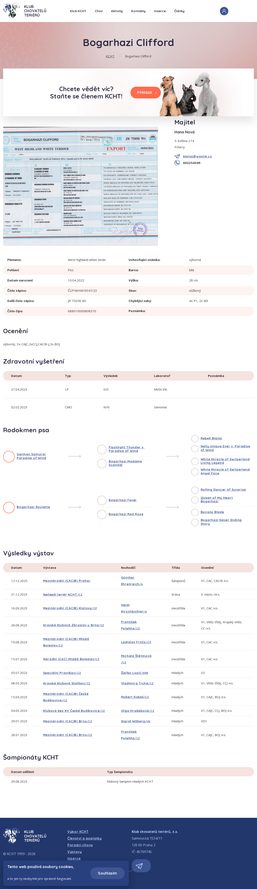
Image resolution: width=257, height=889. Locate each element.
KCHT (110, 56)
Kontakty (138, 11)
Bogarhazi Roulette (33, 507)
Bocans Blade (212, 512)
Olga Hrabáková (137, 711)
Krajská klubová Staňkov (66, 683)
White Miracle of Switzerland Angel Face (225, 471)
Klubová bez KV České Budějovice (74, 711)
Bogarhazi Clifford (138, 56)
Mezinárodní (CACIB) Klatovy (70, 608)
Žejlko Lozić (134, 673)
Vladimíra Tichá (137, 683)
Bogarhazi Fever (123, 500)
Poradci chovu (80, 845)
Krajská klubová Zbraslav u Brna (73, 625)
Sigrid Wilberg (136, 721)
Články (179, 11)
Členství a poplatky (84, 838)
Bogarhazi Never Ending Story (221, 521)
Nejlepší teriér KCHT (63, 594)
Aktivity (117, 11)
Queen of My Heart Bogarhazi (217, 499)
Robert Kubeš (135, 697)
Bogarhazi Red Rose (126, 514)
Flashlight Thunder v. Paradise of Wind (127, 449)
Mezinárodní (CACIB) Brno (67, 721)
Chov (99, 11)
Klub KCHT (78, 11)
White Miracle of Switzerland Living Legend (225, 461)
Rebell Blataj (211, 438)
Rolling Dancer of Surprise (223, 489)
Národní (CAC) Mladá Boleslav (71, 659)
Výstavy (74, 852)
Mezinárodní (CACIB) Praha (67, 581)
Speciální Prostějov (62, 673)
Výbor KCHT (78, 832)
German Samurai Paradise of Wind (31, 456)
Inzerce (160, 11)
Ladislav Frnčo (136, 642)
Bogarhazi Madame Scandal (125, 463)
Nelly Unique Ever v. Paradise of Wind (225, 448)
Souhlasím (107, 873)
